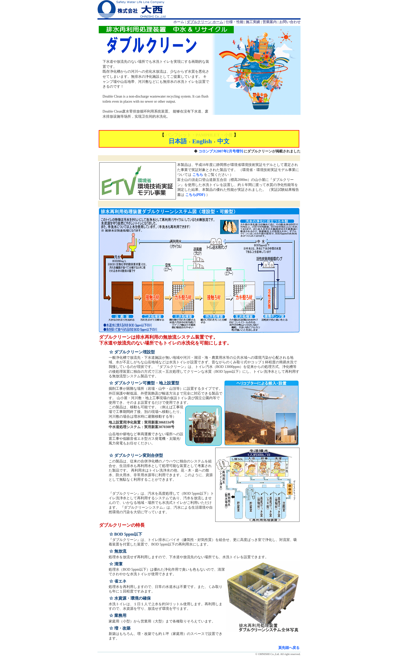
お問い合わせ (290, 22)
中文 (223, 141)
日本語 (178, 141)
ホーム (178, 22)
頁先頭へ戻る (289, 648)
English (202, 141)
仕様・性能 (234, 22)
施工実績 (253, 22)
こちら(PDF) (195, 195)
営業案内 (269, 22)
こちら (197, 175)
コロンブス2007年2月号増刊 (220, 151)
